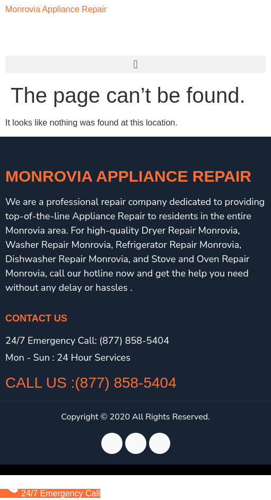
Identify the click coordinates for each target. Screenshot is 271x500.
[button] (135, 64)
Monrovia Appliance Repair (56, 9)
